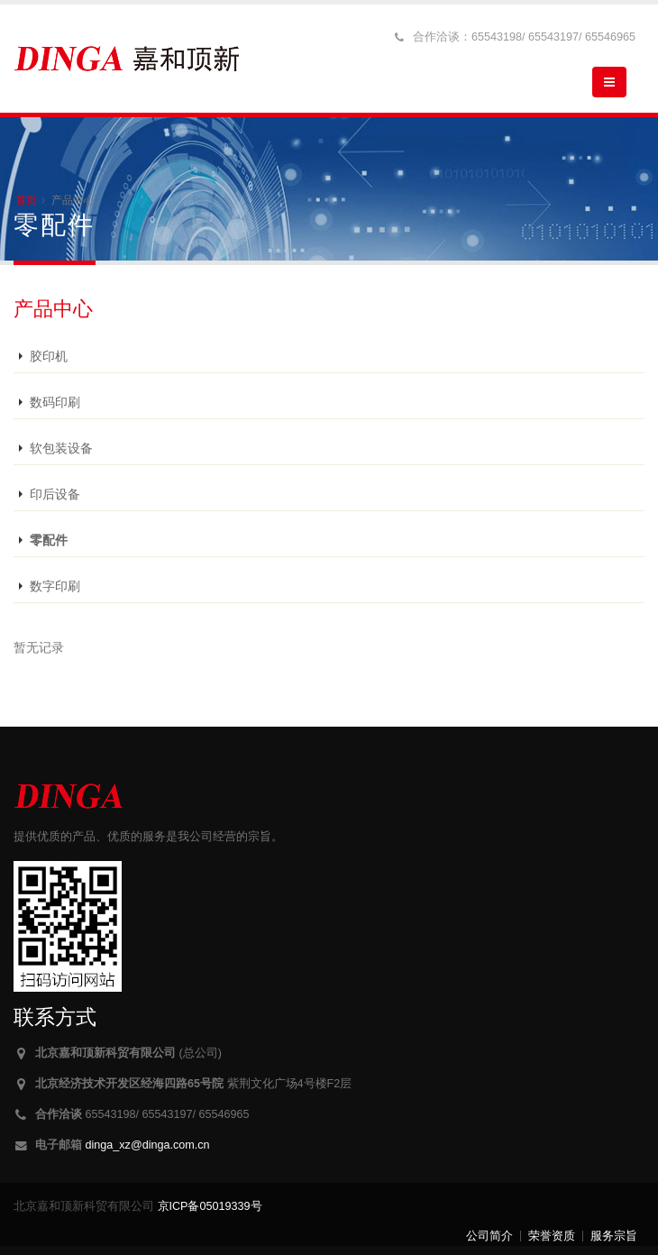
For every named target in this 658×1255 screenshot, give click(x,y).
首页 (26, 200)
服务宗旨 (613, 1236)
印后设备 (55, 494)
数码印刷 (55, 402)
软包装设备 (61, 448)
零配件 (49, 540)
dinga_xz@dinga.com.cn (148, 1145)
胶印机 (49, 356)
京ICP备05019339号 (210, 1206)
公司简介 (489, 1236)
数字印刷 (55, 586)
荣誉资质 (551, 1236)
